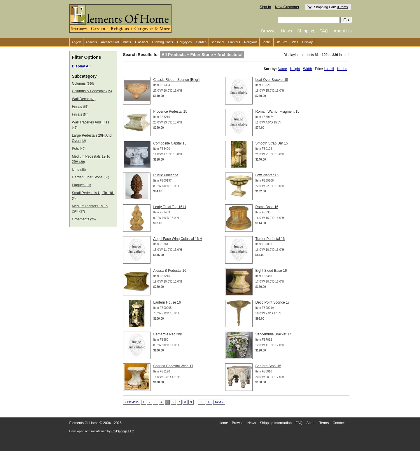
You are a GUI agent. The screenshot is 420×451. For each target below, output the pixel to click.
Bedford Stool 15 (268, 366)
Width (307, 69)
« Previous (132, 402)
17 (209, 402)
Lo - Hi (329, 69)
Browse (268, 30)
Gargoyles (184, 42)
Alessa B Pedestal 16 (169, 271)
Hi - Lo (342, 69)
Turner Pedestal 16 (270, 239)
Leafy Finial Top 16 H (169, 207)
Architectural (110, 42)
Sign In (265, 7)
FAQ (324, 30)
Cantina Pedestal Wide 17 (173, 366)
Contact (339, 423)
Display (307, 42)
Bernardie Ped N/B (167, 334)
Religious (250, 42)
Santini (266, 42)
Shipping (305, 30)
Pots (79, 149)
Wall (295, 42)
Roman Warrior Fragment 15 (278, 111)
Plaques (81, 185)
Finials (80, 107)
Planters (234, 42)
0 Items (342, 7)
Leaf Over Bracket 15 (272, 80)
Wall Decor (84, 99)
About (310, 423)
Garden (201, 42)
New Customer (287, 7)
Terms (324, 423)
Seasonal (217, 42)
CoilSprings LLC (122, 431)
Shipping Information (276, 423)
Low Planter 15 (267, 175)
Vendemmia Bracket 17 (273, 334)
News (286, 30)
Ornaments (84, 219)
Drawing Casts (162, 42)
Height (295, 69)
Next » (219, 402)
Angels (76, 42)
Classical (141, 42)
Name (282, 69)
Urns (79, 170)
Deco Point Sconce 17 (273, 302)
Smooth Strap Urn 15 (272, 143)
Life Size (281, 42)
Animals (91, 42)
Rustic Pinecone (165, 175)
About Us (343, 30)
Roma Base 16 (267, 207)
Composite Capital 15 (170, 143)
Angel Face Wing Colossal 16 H (177, 239)
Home (223, 423)
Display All (81, 66)
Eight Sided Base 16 (271, 271)
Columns (83, 83)
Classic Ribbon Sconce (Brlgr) (176, 80)
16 (201, 402)
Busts (127, 42)
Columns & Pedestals (92, 91)
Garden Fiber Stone (90, 177)
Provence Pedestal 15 (170, 111)
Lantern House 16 (167, 302)
